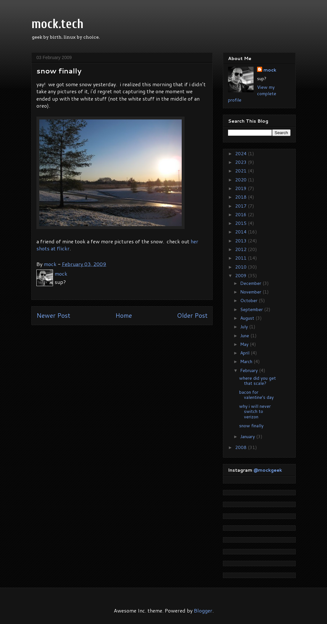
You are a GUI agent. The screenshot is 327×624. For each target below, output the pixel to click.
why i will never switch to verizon (255, 411)
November (251, 292)
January (248, 436)
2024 (241, 153)
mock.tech (57, 24)
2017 (241, 206)
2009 (241, 275)
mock (269, 70)
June (245, 335)
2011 (241, 258)
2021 (241, 171)
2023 (241, 162)
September (252, 309)
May (245, 344)
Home (123, 315)
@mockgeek (268, 470)
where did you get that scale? (257, 381)
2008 (241, 447)
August (247, 318)
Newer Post (53, 315)
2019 (241, 188)
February (249, 370)
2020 (241, 180)
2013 (241, 241)
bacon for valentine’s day (256, 395)
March (247, 361)
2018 (241, 197)
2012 (241, 249)
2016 (241, 214)
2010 (241, 267)
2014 (241, 232)
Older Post (192, 315)
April (245, 353)
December (251, 283)
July (244, 326)
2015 (241, 223)
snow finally (251, 425)
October (249, 300)
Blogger (203, 610)
